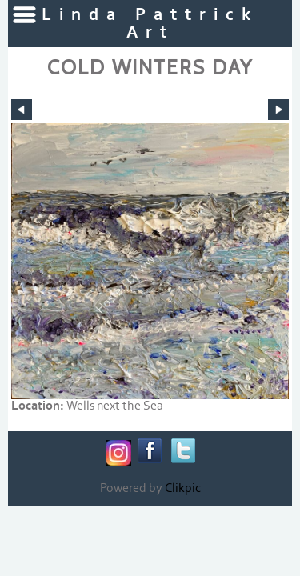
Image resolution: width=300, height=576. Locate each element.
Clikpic (183, 488)
